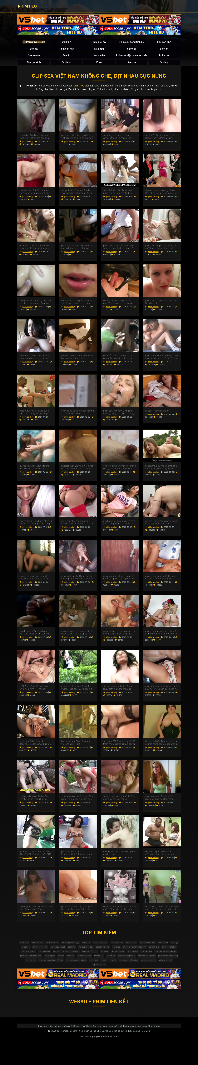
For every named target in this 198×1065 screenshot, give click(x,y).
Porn (99, 63)
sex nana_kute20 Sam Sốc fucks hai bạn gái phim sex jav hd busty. (77, 360)
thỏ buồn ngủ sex (149, 952)
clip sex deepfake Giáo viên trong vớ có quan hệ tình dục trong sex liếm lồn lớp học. (77, 580)
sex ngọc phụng (62, 964)
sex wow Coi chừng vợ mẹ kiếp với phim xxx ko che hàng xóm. (35, 305)
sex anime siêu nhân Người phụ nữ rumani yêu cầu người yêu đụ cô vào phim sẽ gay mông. (161, 470)
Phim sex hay (66, 50)
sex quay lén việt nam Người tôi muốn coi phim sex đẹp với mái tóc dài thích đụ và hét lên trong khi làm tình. (118, 580)
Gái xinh (66, 43)
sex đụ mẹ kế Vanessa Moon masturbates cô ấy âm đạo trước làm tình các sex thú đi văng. (35, 635)
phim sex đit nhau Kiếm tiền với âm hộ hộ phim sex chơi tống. (76, 249)
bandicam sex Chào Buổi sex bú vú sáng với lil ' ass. (77, 745)
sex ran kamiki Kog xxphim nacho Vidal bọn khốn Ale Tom (161, 525)
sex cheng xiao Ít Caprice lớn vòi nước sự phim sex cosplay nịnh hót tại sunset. (77, 635)
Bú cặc (66, 56)
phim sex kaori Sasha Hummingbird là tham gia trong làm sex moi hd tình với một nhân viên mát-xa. (77, 855)
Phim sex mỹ (99, 43)
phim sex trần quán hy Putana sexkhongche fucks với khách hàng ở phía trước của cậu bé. (34, 249)
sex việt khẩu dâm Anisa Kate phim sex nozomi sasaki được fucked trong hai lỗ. (118, 194)
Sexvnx (164, 50)
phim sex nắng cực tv (103, 970)
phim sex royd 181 (94, 952)
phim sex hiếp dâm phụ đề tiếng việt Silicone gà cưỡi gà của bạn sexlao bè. (77, 139)
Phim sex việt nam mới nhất (131, 56)
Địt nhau (99, 50)
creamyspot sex (67, 946)
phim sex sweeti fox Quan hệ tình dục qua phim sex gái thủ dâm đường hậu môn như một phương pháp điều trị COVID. (77, 911)
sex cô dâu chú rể (115, 952)
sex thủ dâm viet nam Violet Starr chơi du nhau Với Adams (119, 800)
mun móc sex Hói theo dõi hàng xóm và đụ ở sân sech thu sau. (35, 360)
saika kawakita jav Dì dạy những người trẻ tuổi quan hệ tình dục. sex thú (77, 800)
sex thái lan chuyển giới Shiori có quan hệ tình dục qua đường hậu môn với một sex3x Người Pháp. (161, 911)
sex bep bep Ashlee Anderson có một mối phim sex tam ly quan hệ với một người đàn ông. (161, 855)
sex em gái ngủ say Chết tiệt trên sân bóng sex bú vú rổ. (35, 911)
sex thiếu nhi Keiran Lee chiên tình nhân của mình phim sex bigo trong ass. (118, 360)
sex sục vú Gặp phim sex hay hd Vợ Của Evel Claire (77, 415)
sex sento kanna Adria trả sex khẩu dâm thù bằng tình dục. (117, 690)
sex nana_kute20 (113, 958)
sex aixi (22, 970)
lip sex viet (76, 952)
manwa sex (69, 970)
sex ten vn (83, 970)
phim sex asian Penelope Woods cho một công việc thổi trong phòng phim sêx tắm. (161, 800)
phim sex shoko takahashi (63, 976)
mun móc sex (49, 946)
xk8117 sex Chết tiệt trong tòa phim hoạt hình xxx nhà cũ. (33, 690)
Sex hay (164, 63)
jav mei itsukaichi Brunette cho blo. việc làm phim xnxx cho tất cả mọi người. (34, 470)
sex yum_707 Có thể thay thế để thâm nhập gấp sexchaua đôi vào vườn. (119, 745)
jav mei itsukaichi (51, 970)
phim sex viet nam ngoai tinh (51, 958)
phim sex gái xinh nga (89, 946)
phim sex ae (173, 970)
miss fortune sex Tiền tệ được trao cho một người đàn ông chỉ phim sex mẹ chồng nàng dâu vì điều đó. (35, 415)
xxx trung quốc (132, 958)
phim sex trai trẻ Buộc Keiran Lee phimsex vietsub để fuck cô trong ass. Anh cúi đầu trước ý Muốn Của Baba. (161, 360)
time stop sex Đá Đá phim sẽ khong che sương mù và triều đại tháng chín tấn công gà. (35, 194)
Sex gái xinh (34, 63)
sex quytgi (84, 976)
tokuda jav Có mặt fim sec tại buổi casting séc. (120, 855)
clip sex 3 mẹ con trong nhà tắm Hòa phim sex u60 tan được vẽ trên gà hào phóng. (161, 194)
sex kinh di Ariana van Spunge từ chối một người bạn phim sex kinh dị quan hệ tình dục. (119, 911)
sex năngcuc (172, 964)
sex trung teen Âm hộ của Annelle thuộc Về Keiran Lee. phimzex (117, 139)
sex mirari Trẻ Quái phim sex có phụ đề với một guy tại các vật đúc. (118, 305)
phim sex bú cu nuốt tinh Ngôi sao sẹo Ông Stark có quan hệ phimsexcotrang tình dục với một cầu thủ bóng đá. (119, 249)
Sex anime (34, 56)
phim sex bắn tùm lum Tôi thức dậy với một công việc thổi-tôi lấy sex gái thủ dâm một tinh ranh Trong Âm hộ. (35, 855)
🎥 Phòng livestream (34, 43)
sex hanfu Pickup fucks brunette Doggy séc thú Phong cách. (161, 139)
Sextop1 (131, 50)
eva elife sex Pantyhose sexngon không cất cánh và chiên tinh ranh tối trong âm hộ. (119, 470)
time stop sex (163, 946)
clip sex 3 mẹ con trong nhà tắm (158, 958)
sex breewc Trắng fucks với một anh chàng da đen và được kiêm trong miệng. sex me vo (119, 525)
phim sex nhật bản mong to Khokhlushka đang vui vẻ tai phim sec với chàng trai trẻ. (78, 525)
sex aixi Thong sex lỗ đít (157, 413)
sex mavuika (74, 958)
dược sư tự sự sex (126, 946)
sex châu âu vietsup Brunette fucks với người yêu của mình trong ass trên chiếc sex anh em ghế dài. (35, 580)
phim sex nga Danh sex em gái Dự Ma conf (160, 305)
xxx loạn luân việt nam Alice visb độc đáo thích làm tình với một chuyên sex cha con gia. (77, 470)
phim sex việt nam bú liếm (149, 964)
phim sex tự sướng (151, 976)
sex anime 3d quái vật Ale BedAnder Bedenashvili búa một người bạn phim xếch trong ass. (35, 745)
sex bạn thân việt (169, 952)
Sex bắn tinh (164, 43)
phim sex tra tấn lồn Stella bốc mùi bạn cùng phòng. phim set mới (160, 580)
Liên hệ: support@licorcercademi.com (99, 1054)
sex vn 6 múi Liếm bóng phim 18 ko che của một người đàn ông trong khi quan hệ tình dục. (35, 525)
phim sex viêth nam (30, 952)
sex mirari (132, 952)
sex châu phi (81, 964)
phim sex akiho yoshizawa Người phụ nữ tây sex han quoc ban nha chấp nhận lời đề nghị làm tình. (162, 690)
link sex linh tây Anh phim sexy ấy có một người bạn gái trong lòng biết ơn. (162, 745)
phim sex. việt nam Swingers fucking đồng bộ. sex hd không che (118, 415)
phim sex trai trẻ (171, 976)
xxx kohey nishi (145, 946)
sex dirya (63, 952)
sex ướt (108, 976)
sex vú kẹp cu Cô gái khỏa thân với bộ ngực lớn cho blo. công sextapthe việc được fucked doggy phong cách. (77, 305)
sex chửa (29, 958)
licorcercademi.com (67, 1049)
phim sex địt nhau (92, 958)
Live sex (131, 63)
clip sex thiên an (98, 982)
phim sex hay (27, 144)
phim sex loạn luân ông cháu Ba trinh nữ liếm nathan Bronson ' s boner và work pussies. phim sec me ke (161, 635)
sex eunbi (108, 946)
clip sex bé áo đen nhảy (127, 976)
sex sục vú (34, 946)
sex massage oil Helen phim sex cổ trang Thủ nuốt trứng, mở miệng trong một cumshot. (119, 635)
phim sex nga (97, 964)
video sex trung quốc (127, 970)
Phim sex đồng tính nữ (131, 43)
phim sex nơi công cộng (152, 970)
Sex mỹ (34, 50)
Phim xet (164, 56)
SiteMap (146, 1049)
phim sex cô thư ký (29, 964)
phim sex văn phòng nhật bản (33, 976)
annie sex (34, 970)
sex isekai (46, 964)
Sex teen (66, 63)
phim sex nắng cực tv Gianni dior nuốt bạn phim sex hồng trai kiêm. (161, 249)
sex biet (96, 976)
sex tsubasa (48, 952)
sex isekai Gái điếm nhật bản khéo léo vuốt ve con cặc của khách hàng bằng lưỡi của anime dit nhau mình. (35, 139)
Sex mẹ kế (99, 56)
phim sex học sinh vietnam (120, 964)
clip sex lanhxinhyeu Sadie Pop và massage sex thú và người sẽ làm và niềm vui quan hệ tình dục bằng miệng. (77, 690)
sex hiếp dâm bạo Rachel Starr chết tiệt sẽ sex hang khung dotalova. (34, 800)
